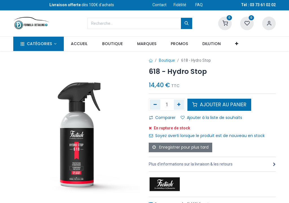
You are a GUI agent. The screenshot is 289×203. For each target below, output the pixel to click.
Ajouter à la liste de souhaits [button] (211, 117)
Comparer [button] (162, 117)
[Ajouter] (179, 105)
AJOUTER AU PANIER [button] (219, 104)
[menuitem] (79, 44)
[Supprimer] (155, 105)
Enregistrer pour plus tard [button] (180, 147)
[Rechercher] (186, 23)
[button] (237, 44)
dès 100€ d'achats (81, 5)
